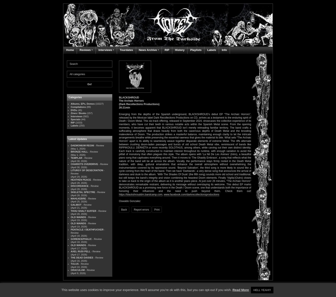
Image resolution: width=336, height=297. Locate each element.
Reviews (85, 50)
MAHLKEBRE (78, 198)
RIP (167, 50)
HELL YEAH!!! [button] (262, 290)
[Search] (89, 64)
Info (224, 50)
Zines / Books (78, 113)
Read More (240, 290)
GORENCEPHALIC (81, 239)
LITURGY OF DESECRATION (87, 170)
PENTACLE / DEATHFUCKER (87, 229)
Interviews (105, 50)
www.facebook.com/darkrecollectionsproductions (191, 194)
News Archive (148, 50)
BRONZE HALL (79, 151)
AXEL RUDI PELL (80, 251)
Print (157, 209)
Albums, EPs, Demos (83, 103)
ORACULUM (78, 270)
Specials (75, 119)
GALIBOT (76, 204)
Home (70, 50)
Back (124, 209)
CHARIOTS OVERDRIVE (84, 164)
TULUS (75, 264)
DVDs (74, 110)
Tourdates (126, 50)
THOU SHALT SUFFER (83, 211)
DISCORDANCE (79, 186)
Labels (211, 50)
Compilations (78, 107)
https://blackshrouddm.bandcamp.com (140, 194)
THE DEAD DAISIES (82, 257)
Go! (89, 84)
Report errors (141, 209)
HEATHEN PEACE (81, 179)
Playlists (196, 50)
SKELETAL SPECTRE (83, 192)
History (179, 50)
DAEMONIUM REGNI (82, 145)
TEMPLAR (76, 158)
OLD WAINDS (78, 217)
